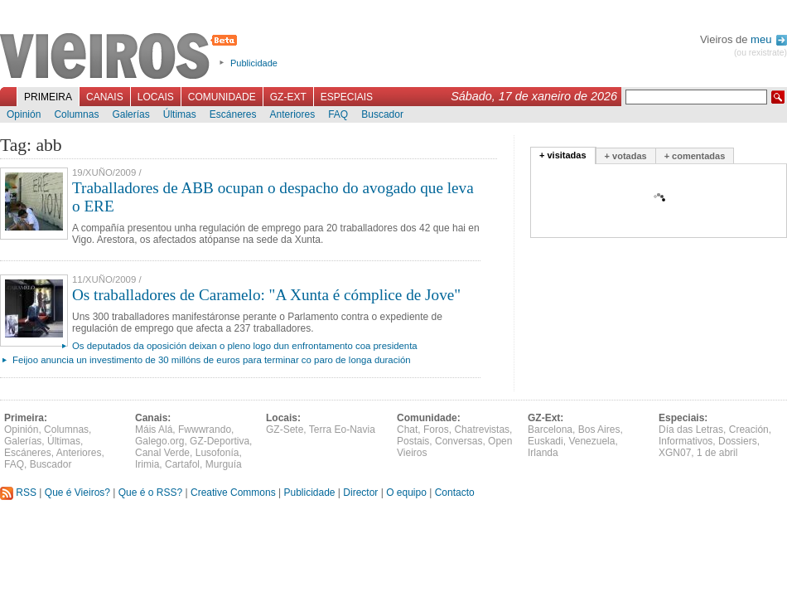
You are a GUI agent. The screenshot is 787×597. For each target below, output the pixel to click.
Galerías (130, 114)
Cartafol (182, 464)
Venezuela (591, 441)
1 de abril (717, 453)
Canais (104, 97)
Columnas (76, 114)
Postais (413, 441)
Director (360, 492)
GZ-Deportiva (219, 441)
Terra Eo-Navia (342, 429)
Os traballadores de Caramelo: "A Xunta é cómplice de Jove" (266, 294)
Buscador (382, 114)
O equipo (406, 492)
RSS (18, 492)
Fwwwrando (204, 429)
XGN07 (675, 453)
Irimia (147, 464)
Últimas (179, 114)
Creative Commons (233, 492)
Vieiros (121, 57)
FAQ (338, 114)
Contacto (455, 492)
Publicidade (254, 63)
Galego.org (159, 441)
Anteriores (292, 114)
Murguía (223, 464)
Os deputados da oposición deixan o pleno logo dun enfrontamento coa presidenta (245, 346)
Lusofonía (217, 453)
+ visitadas (563, 155)
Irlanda (543, 453)
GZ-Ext (288, 97)
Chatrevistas (481, 429)
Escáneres (233, 114)
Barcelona (550, 429)
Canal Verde (162, 453)
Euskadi (545, 441)
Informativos (685, 441)
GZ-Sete (284, 429)
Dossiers (737, 441)
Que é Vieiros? (77, 492)
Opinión (24, 114)
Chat (407, 429)
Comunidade (222, 97)
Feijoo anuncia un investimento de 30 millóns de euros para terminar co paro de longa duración (211, 360)
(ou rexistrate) (760, 52)
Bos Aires (599, 429)
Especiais (347, 97)
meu (769, 39)
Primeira (48, 97)
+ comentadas (695, 156)
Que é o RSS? (150, 492)
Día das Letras (691, 429)
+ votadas (626, 156)
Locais (156, 97)
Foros (436, 429)
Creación (749, 429)
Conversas (458, 441)
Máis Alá (153, 429)
